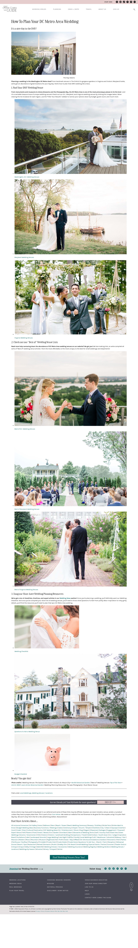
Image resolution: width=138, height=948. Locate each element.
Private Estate (62, 842)
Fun (50, 832)
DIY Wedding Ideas (51, 830)
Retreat (39, 844)
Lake (27, 837)
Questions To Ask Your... (87, 842)
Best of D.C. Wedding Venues (25, 429)
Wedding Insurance (75, 847)
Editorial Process (55, 887)
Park (118, 840)
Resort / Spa (22, 844)
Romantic (47, 844)
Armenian (24, 825)
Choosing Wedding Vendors (59, 880)
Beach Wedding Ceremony (77, 825)
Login (87, 894)
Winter (60, 849)
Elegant (86, 830)
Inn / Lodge (113, 835)
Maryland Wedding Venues (24, 257)
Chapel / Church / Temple (81, 828)
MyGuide (50, 883)
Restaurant (32, 844)
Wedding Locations (17, 880)
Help (87, 890)
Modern (22, 840)
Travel (89, 9)
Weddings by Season (27, 849)
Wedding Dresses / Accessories (55, 847)
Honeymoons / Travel (78, 835)
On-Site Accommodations (89, 840)
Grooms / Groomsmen (28, 835)
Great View (114, 832)
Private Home (73, 842)
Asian (40, 825)
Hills (38, 835)
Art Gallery (33, 825)
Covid (13, 830)
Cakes (60, 828)
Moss (28, 840)
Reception (111, 842)
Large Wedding (52, 837)
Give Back (63, 832)
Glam (70, 832)
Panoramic (111, 840)
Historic (44, 835)
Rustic (54, 844)
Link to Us (89, 887)
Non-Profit (59, 840)
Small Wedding (82, 844)
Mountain (34, 840)
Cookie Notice (50, 911)
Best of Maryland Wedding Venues (27, 509)
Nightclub (50, 840)
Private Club (51, 842)
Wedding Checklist (21, 651)
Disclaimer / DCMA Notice (57, 890)
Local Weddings (25, 793)
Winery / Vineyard (49, 849)
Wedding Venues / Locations (42, 793)
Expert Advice (16, 832)
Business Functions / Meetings (45, 828)
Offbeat (76, 840)
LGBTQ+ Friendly (73, 837)
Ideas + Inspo (73, 9)
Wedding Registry (89, 847)
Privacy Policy (40, 911)
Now (110, 802)
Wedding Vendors (103, 847)
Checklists (95, 828)
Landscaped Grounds (38, 837)
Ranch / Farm (102, 842)
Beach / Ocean (61, 825)
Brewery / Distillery (94, 825)
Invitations (21, 837)
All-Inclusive (15, 825)
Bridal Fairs (107, 825)
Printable (42, 842)
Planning (57, 9)
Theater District (120, 844)
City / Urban (105, 828)
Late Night (63, 837)
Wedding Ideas (15, 883)
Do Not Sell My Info (62, 911)
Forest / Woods (42, 832)
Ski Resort (72, 844)
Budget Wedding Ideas (25, 828)
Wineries (39, 849)
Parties (123, 840)
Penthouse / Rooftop (19, 842)
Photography (33, 842)
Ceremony (67, 828)
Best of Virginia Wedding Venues (26, 589)
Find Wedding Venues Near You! (69, 857)
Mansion (14, 840)
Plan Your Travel (16, 890)
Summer (110, 844)
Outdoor (103, 840)
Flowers (28, 832)
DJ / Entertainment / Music (69, 830)
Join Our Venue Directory (96, 883)
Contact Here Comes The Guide (98, 897)
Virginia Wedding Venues (24, 338)
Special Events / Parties (97, 844)
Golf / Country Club (102, 832)
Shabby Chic (62, 844)
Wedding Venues (39, 9)
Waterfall (40, 847)
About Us (102, 9)
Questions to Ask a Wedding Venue (27, 732)
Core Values (56, 814)
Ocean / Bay (68, 840)
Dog (81, 830)
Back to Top (131, 883)
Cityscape (114, 828)
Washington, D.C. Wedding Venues (27, 177)
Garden (56, 832)
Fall (23, 832)
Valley (27, 847)
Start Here (108, 2)
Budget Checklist (21, 774)
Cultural (30, 830)
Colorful (122, 828)
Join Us (116, 9)
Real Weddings (15, 887)
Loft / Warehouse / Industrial (103, 837)
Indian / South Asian (100, 835)
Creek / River (21, 830)
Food (34, 832)
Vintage (33, 847)
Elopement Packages (98, 830)
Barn (53, 825)
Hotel (89, 835)
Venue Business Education (96, 880)
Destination (38, 830)
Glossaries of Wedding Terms (83, 832)
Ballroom (46, 825)
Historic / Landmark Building (59, 835)
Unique (14, 847)
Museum (42, 840)
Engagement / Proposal (115, 830)
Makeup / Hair (120, 837)
